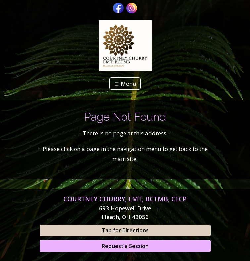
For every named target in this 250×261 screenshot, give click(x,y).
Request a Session (125, 246)
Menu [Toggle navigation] (125, 83)
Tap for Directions (125, 230)
